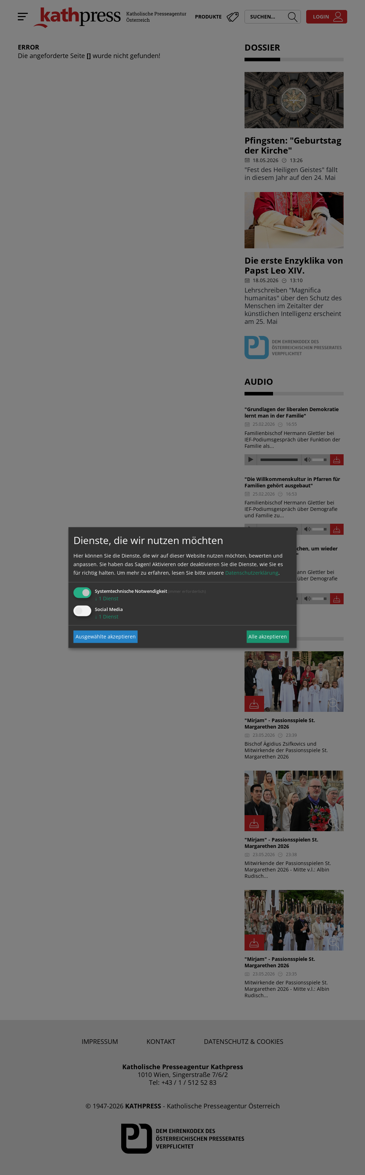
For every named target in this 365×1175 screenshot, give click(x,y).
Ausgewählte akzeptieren (106, 636)
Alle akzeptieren (267, 636)
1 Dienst (106, 598)
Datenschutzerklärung (251, 572)
